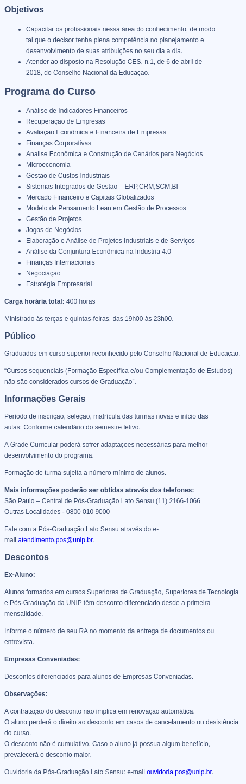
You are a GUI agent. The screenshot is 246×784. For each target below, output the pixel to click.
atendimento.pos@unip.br (55, 540)
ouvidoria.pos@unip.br (179, 772)
